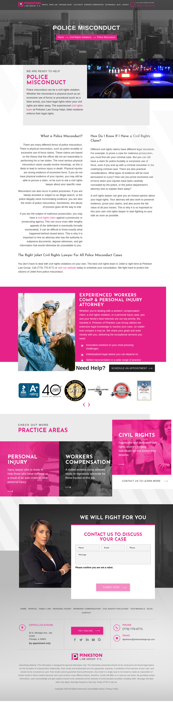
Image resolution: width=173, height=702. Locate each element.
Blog (119, 5)
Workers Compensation (85, 469)
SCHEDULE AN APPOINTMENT (128, 368)
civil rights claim (46, 217)
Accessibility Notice (95, 690)
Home (23, 610)
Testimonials (110, 5)
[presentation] (84, 405)
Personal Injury (65, 5)
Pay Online (85, 631)
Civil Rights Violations (115, 610)
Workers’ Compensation (94, 5)
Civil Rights (78, 5)
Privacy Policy (112, 690)
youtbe (94, 640)
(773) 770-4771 (145, 5)
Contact (125, 5)
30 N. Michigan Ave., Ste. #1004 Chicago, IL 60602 (41, 637)
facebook (73, 640)
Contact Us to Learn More (141, 481)
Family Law (53, 5)
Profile (45, 5)
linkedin (87, 640)
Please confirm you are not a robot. (94, 568)
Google (100, 640)
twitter (80, 640)
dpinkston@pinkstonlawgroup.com (135, 640)
